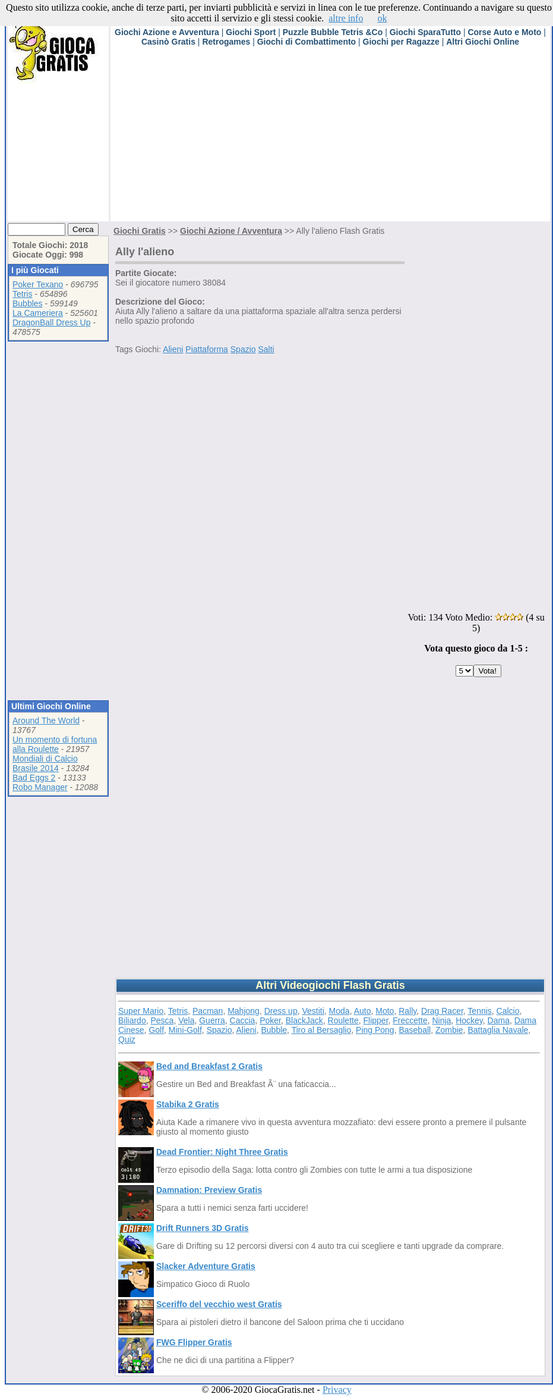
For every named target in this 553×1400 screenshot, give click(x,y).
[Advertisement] (283, 138)
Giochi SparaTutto (425, 32)
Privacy (337, 1390)
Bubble (274, 1030)
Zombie (449, 1030)
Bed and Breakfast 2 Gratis (209, 1066)
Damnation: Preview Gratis (209, 1190)
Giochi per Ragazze (401, 41)
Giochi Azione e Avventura (167, 32)
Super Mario (140, 1011)
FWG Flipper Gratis (194, 1342)
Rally (407, 1011)
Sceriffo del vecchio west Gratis (219, 1304)
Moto (384, 1011)
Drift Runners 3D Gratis (202, 1228)
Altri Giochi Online (482, 41)
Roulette (343, 1020)
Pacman (207, 1011)
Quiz (126, 1039)
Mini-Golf (185, 1030)
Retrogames (226, 41)
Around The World (46, 720)
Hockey (469, 1020)
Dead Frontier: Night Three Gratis (222, 1152)
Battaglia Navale (497, 1030)
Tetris (22, 294)
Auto (362, 1011)
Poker (270, 1020)
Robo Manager (40, 787)
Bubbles (27, 303)
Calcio (508, 1011)
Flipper (376, 1020)
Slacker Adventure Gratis (205, 1266)
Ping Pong (375, 1030)
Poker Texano (37, 284)
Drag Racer (442, 1011)
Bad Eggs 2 (33, 777)
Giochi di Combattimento (306, 41)
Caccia (242, 1020)
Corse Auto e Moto (504, 32)
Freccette (410, 1020)
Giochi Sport (251, 32)
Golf (156, 1030)
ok (382, 18)
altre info (345, 18)
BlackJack (304, 1020)
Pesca (161, 1020)
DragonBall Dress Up (51, 322)
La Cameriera (37, 313)
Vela (186, 1020)
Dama (499, 1020)
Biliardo (132, 1020)
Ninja (441, 1020)
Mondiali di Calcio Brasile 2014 (45, 763)
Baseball (415, 1030)
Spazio (243, 349)
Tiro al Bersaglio (322, 1030)
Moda (339, 1011)
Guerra (212, 1020)
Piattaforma (206, 349)
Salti (266, 349)
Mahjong (243, 1011)
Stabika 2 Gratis (187, 1104)
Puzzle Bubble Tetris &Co (333, 32)
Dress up (281, 1011)
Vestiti (313, 1011)
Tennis (479, 1011)
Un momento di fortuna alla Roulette (54, 744)
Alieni (173, 349)
